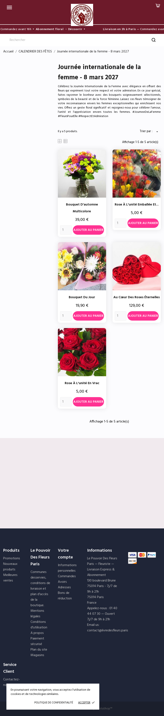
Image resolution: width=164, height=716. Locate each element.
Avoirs (62, 582)
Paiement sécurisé (37, 641)
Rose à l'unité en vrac (82, 383)
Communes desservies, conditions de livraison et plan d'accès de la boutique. (40, 588)
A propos (37, 633)
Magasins (37, 655)
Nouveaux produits (10, 566)
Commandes (67, 576)
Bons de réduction (65, 595)
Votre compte (65, 554)
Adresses (64, 587)
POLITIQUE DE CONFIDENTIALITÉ (53, 702)
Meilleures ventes (10, 577)
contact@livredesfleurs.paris (107, 630)
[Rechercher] (82, 40)
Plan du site (39, 649)
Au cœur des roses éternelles (136, 297)
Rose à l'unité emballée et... (137, 204)
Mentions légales (37, 613)
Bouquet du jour (82, 297)
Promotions (11, 558)
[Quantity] (66, 230)
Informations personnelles (67, 568)
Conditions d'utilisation (39, 624)
